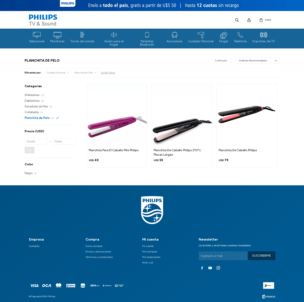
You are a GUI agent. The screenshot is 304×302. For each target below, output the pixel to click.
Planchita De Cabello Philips (238, 150)
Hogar (223, 41)
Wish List (147, 262)
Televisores (37, 41)
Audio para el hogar (114, 42)
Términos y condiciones (99, 257)
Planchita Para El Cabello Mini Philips (114, 150)
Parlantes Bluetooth (147, 42)
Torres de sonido (82, 41)
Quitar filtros (108, 72)
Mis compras (149, 251)
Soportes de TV (263, 41)
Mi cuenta (148, 246)
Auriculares (174, 41)
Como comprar (94, 246)
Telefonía (240, 41)
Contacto (34, 246)
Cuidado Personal (200, 41)
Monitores (57, 41)
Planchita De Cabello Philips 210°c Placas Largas (177, 152)
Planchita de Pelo (83, 72)
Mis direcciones (151, 257)
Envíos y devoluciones (98, 251)
